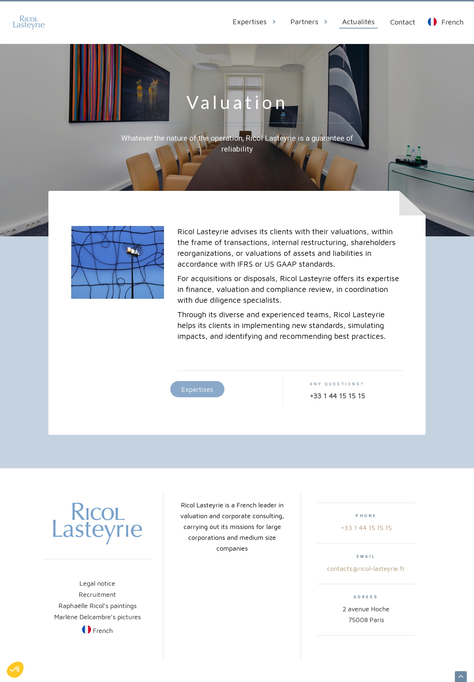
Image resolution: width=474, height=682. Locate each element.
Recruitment (97, 594)
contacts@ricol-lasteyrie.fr (366, 568)
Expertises (185, 389)
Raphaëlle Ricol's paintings (98, 605)
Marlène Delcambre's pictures (97, 617)
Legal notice (97, 583)
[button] (257, 23)
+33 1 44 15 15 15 (366, 528)
